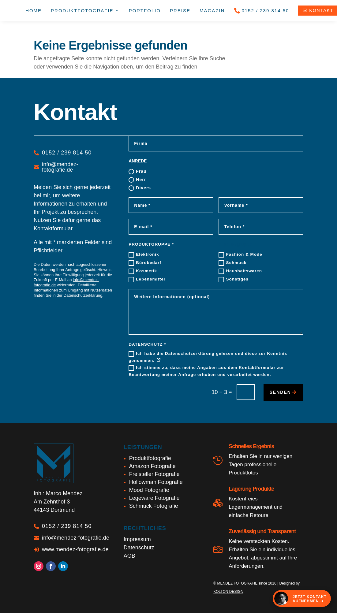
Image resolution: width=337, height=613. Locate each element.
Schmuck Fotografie (153, 506)
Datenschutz (139, 547)
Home (33, 10)
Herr (137, 180)
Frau (137, 171)
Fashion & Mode (240, 255)
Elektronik (144, 255)
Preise (180, 10)
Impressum (137, 539)
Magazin (212, 10)
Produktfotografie (150, 458)
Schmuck (232, 263)
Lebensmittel (147, 279)
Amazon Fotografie (152, 466)
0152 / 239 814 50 (261, 11)
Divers (140, 188)
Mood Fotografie (149, 490)
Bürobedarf (145, 263)
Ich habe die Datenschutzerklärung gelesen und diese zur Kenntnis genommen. (208, 357)
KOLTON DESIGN (228, 591)
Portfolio (145, 10)
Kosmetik (143, 271)
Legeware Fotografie (154, 498)
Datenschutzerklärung (83, 295)
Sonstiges (234, 279)
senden (280, 392)
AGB (129, 556)
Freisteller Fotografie (154, 474)
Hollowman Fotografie (156, 482)
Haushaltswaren (240, 271)
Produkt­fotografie (85, 10)
